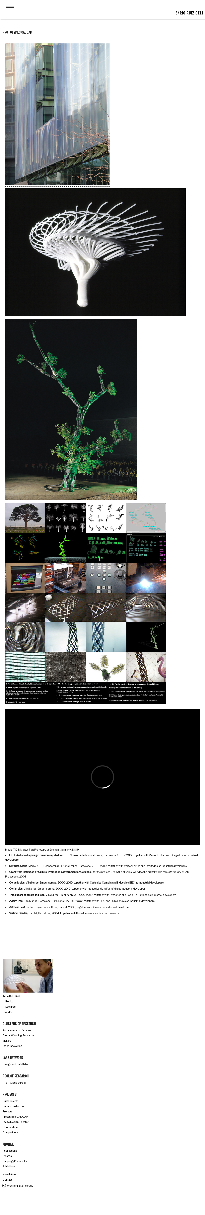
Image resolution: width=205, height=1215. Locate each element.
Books (9, 1001)
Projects (7, 1111)
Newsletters (10, 1174)
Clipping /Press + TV (15, 1161)
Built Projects (10, 1101)
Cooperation (10, 1127)
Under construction (14, 1106)
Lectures (10, 1006)
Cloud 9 (7, 1012)
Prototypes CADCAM (15, 1116)
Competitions (11, 1132)
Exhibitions (9, 1166)
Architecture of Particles (17, 1030)
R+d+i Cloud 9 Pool (14, 1082)
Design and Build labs (15, 1064)
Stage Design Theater (15, 1122)
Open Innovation (12, 1046)
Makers (7, 1040)
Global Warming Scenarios (19, 1035)
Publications (10, 1150)
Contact (7, 1179)
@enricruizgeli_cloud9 (18, 1186)
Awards (7, 1156)
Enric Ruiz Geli (189, 13)
